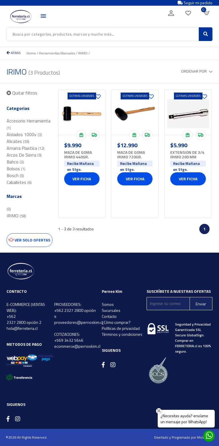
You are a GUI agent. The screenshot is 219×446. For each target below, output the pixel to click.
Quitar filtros (22, 92)
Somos (108, 304)
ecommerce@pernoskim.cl (77, 346)
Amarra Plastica (25, 148)
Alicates (18, 141)
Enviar (201, 304)
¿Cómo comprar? (116, 322)
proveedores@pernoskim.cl (78, 322)
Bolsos (16, 168)
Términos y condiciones (122, 334)
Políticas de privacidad (121, 328)
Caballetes (19, 182)
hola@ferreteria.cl (22, 328)
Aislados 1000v (24, 134)
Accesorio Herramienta (28, 124)
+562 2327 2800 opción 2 (24, 319)
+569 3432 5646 (68, 340)
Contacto (109, 316)
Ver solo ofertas (29, 240)
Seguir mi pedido (195, 3)
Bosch (15, 175)
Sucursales (111, 310)
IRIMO (83, 53)
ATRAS (14, 53)
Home (31, 53)
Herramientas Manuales (57, 53)
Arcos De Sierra (24, 155)
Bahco (15, 161)
